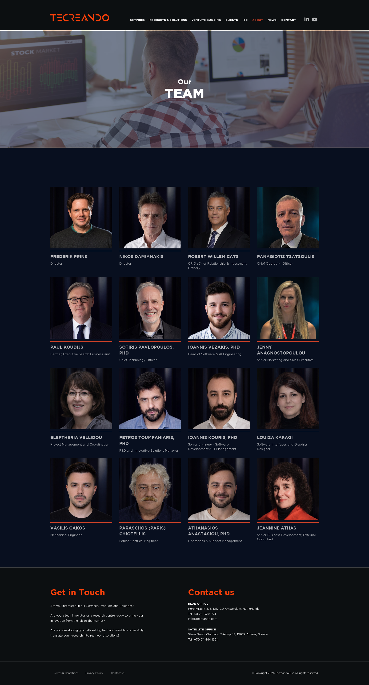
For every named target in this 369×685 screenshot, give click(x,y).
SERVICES (137, 20)
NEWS (272, 20)
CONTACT (288, 20)
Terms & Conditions (66, 673)
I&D (245, 20)
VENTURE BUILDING (206, 20)
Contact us (117, 673)
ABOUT (257, 20)
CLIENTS (231, 20)
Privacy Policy (94, 673)
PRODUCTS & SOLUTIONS (168, 20)
